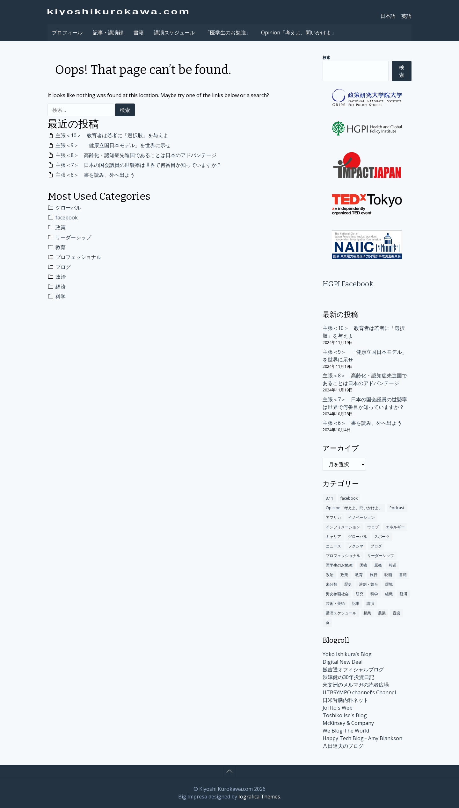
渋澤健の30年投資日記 (348, 677)
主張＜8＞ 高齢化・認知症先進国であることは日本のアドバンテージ (135, 155)
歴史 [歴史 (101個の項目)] (348, 584)
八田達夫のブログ (343, 745)
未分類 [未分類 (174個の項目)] (331, 584)
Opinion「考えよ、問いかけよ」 (298, 32)
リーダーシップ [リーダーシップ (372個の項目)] (380, 555)
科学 (60, 296)
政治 (60, 276)
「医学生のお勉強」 (228, 32)
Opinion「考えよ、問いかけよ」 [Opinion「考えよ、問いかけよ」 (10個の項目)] (354, 508)
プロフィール (67, 32)
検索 (326, 57)
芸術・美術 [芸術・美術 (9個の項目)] (335, 603)
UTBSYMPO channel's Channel (359, 692)
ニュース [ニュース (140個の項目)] (333, 546)
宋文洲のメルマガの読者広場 (356, 684)
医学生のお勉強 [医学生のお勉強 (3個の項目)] (339, 565)
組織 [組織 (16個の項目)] (389, 594)
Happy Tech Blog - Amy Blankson (362, 738)
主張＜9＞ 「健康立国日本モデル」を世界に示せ (113, 145)
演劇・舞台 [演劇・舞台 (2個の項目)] (368, 584)
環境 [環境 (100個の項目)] (389, 584)
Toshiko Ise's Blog (345, 715)
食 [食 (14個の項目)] (328, 622)
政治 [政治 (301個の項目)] (329, 574)
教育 (60, 247)
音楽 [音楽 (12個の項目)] (396, 613)
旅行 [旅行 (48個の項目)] (373, 574)
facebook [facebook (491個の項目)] (349, 498)
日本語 (388, 15)
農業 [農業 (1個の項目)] (382, 613)
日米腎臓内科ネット (345, 700)
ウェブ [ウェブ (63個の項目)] (373, 527)
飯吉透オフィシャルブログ (353, 669)
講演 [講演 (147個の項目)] (370, 603)
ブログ (63, 266)
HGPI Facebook (348, 284)
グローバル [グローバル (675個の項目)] (357, 536)
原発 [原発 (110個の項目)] (378, 565)
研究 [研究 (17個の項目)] (359, 594)
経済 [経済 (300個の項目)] (403, 594)
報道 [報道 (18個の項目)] (393, 565)
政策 (60, 227)
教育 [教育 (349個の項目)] (359, 574)
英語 (406, 15)
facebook (66, 217)
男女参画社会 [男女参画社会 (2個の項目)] (337, 594)
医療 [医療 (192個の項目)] (363, 565)
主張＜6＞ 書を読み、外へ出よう (95, 174)
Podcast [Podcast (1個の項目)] (397, 508)
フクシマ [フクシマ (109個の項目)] (355, 546)
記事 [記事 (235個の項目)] (356, 603)
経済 (60, 286)
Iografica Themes (259, 796)
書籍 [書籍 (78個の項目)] (403, 574)
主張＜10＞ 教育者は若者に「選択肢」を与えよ (111, 135)
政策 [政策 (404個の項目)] (344, 574)
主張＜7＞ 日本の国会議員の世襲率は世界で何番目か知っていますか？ (138, 164)
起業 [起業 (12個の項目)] (367, 613)
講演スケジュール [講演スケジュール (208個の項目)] (341, 613)
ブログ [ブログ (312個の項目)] (376, 546)
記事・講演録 (108, 32)
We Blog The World (346, 730)
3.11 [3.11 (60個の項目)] (329, 498)
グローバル (68, 207)
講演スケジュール (174, 32)
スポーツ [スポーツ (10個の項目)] (382, 536)
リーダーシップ (73, 237)
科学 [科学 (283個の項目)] (374, 594)
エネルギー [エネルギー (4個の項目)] (395, 527)
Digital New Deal (342, 661)
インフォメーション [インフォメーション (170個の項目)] (343, 527)
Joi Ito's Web (338, 707)
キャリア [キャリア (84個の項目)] (333, 536)
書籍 (139, 32)
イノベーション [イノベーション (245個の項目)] (361, 517)
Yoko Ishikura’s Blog (347, 654)
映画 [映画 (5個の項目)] (388, 574)
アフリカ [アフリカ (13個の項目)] (333, 517)
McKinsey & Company (348, 722)
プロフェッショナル (78, 257)
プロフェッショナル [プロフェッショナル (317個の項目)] (343, 555)
